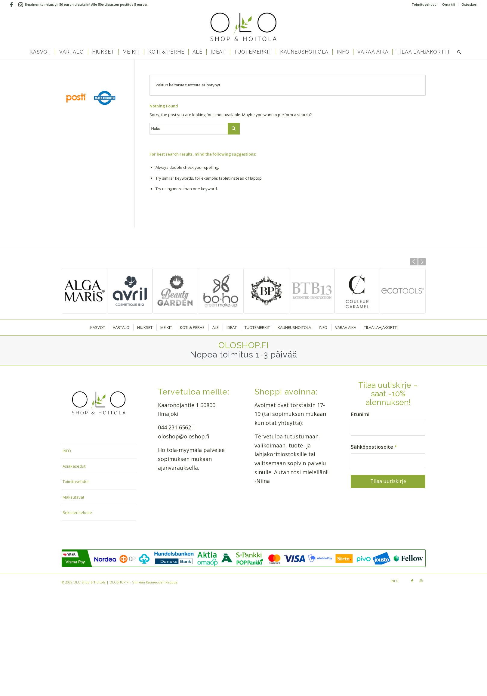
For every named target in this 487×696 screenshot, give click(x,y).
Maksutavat (73, 497)
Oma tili (448, 4)
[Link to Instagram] (20, 4)
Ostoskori (469, 4)
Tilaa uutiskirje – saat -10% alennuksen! (388, 394)
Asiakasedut (74, 466)
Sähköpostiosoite (374, 446)
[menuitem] (423, 4)
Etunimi (360, 414)
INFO (67, 450)
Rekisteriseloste (77, 512)
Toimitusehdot (423, 4)
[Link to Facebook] (11, 4)
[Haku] (457, 52)
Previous (414, 261)
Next (422, 261)
